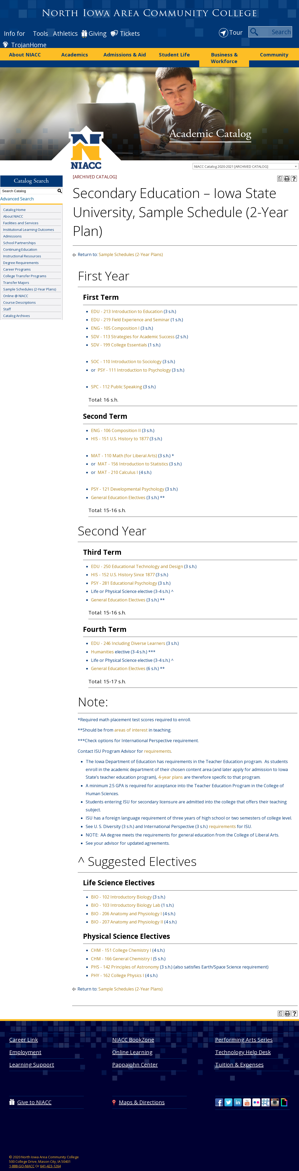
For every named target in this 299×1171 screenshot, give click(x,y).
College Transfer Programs (24, 266)
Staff (7, 299)
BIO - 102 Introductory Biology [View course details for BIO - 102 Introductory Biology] (121, 887)
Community (274, 53)
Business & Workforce (224, 53)
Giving (97, 33)
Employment (25, 1042)
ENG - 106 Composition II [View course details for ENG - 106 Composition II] (116, 421)
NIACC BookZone (133, 1030)
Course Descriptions (19, 292)
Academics (74, 53)
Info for (14, 33)
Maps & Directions (142, 1092)
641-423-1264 (50, 1156)
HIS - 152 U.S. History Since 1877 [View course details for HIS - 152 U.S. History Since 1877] (123, 565)
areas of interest (131, 720)
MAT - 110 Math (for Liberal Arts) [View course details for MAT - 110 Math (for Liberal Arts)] (124, 446)
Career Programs (17, 259)
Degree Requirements (21, 253)
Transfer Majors (16, 273)
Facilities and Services (20, 213)
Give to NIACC (34, 1092)
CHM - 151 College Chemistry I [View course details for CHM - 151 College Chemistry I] (121, 941)
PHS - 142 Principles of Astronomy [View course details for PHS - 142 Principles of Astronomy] (125, 957)
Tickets (130, 33)
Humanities (102, 642)
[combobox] (246, 156)
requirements (157, 741)
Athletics (65, 33)
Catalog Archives (16, 306)
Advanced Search (17, 189)
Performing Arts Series (244, 1030)
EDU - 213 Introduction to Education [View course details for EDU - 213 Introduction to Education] (127, 302)
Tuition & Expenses (239, 1054)
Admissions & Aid (124, 53)
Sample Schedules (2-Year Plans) (29, 279)
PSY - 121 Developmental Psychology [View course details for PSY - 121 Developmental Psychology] (127, 479)
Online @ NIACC (15, 286)
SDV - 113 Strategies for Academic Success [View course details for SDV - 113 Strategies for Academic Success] (133, 327)
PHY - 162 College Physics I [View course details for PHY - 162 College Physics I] (117, 966)
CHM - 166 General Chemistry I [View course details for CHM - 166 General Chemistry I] (121, 949)
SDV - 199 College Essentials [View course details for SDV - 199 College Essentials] (119, 335)
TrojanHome (28, 45)
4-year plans (171, 768)
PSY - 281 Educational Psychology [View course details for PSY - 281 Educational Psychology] (124, 573)
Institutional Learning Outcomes (28, 220)
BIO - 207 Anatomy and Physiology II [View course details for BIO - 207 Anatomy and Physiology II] (127, 912)
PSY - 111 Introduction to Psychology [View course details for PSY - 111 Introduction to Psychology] (134, 360)
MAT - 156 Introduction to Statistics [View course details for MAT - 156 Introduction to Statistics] (133, 454)
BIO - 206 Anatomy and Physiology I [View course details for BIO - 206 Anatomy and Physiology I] (126, 904)
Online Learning (132, 1042)
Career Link (23, 1030)
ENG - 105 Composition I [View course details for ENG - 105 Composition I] (115, 319)
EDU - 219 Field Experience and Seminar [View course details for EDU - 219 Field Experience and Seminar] (130, 310)
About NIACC (25, 53)
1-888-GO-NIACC (21, 1156)
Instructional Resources (22, 246)
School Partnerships (19, 233)
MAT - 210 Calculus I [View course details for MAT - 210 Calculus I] (118, 462)
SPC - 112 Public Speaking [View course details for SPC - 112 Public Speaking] (116, 377)
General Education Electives (118, 488)
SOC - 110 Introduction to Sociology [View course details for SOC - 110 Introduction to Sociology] (126, 352)
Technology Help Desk (243, 1042)
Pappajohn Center (135, 1054)
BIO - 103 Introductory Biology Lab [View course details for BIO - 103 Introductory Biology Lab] (125, 896)
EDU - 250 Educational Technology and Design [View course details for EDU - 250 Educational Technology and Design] (137, 557)
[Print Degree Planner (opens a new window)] (280, 169)
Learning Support (31, 1054)
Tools (40, 33)
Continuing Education (20, 239)
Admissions (12, 226)
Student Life (174, 53)
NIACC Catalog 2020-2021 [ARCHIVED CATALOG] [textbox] (231, 156)
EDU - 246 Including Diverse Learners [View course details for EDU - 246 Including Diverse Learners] (128, 634)
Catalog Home (14, 200)
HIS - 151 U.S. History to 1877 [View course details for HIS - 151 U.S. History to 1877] (120, 429)
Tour (236, 32)
